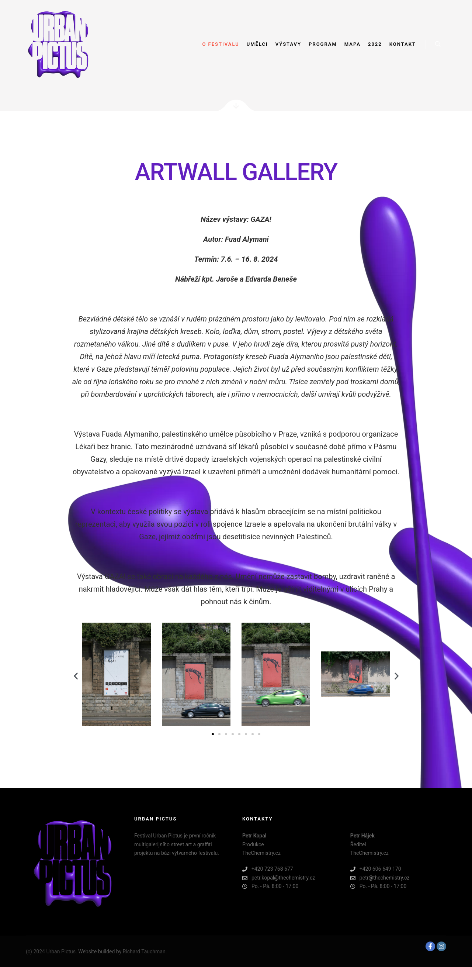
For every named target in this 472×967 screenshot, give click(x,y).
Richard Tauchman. (145, 951)
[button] (75, 676)
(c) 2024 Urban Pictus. (52, 951)
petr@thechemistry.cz (380, 878)
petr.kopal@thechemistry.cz (278, 878)
